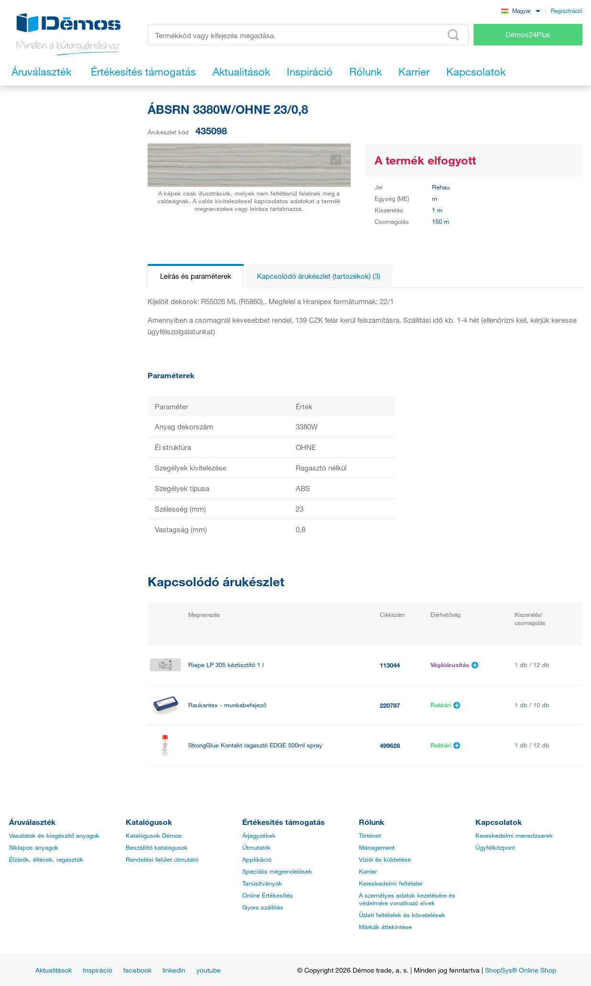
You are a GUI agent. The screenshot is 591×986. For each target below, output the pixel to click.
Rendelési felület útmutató (162, 859)
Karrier (368, 871)
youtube (208, 970)
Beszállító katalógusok (157, 847)
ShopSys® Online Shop (520, 970)
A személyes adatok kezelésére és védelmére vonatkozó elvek (407, 899)
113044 (390, 665)
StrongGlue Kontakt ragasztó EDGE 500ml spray (255, 745)
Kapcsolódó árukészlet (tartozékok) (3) (318, 276)
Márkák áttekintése (385, 927)
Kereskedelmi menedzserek (514, 835)
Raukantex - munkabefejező (227, 705)
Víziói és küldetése (385, 859)
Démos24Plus (527, 34)
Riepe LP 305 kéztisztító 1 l (226, 664)
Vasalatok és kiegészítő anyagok (54, 835)
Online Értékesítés (267, 895)
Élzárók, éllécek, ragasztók (46, 859)
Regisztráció (566, 10)
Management (377, 847)
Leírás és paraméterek (195, 276)
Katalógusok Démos (154, 835)
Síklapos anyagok (33, 847)
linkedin (173, 970)
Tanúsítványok (262, 883)
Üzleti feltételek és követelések (402, 915)
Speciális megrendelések (277, 871)
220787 (390, 705)
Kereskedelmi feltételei (390, 883)
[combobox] (520, 10)
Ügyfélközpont (495, 847)
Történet (370, 835)
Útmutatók (256, 847)
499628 (390, 745)
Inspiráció (97, 970)
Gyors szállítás (262, 907)
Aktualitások (53, 970)
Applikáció (256, 859)
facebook (137, 970)
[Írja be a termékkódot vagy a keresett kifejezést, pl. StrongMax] (308, 34)
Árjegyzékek (259, 835)
